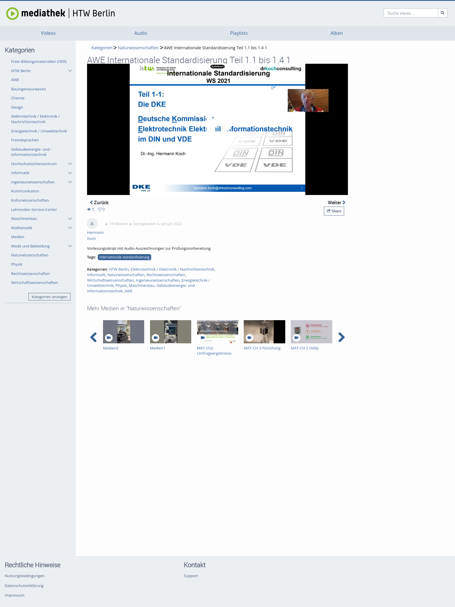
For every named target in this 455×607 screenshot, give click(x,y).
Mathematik (21, 227)
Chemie (18, 98)
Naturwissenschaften (29, 255)
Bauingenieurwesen (28, 89)
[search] (386, 12)
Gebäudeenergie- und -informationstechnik (31, 152)
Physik (17, 264)
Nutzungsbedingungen (24, 575)
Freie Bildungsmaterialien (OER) (39, 61)
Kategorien (101, 47)
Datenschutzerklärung (24, 585)
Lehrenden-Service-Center (34, 209)
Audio (140, 33)
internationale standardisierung (124, 257)
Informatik (20, 172)
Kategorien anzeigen (49, 296)
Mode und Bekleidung (30, 246)
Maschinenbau (24, 218)
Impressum (15, 595)
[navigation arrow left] (93, 337)
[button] (40, 70)
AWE (15, 79)
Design (17, 107)
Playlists (239, 33)
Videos (48, 33)
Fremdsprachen (25, 140)
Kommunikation (25, 191)
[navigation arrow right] (341, 337)
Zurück (99, 202)
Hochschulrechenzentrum (34, 163)
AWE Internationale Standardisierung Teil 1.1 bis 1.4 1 (215, 47)
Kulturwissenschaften (30, 200)
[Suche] (418, 12)
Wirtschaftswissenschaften (34, 282)
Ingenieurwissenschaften (33, 182)
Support (191, 575)
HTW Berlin (21, 70)
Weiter (336, 202)
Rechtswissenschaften (30, 273)
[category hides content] (68, 70)
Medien (18, 236)
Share (334, 211)
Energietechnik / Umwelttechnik (39, 131)
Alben (337, 33)
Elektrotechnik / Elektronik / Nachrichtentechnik (35, 119)
